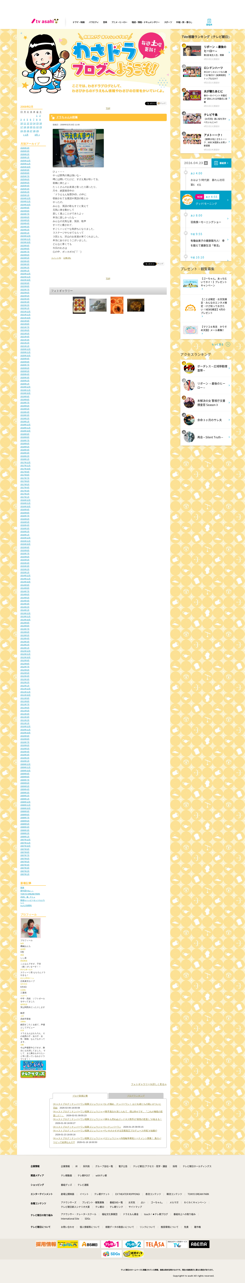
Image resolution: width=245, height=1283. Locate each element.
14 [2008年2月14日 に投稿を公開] (34, 123)
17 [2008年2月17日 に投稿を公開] (21, 127)
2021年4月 (24, 337)
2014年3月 (24, 604)
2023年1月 (24, 271)
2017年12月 (25, 462)
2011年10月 (25, 695)
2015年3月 (24, 566)
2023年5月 (24, 258)
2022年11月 (25, 277)
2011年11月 (25, 692)
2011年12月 (25, 689)
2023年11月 (25, 239)
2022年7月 (24, 290)
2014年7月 (24, 591)
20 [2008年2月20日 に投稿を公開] (31, 127)
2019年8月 (24, 400)
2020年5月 (24, 371)
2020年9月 (24, 359)
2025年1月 (24, 195)
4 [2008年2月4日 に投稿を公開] (24, 119)
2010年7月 (24, 742)
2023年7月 (24, 252)
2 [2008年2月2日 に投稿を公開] (39, 115)
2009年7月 (24, 780)
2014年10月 (25, 582)
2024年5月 (24, 220)
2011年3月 (24, 717)
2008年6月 (24, 821)
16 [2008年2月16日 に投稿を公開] (40, 123)
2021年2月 (24, 343)
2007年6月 (24, 859)
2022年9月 (24, 283)
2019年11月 (25, 390)
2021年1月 (24, 346)
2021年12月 (25, 312)
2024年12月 (25, 198)
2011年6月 (24, 708)
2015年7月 (24, 553)
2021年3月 (24, 340)
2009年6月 (24, 783)
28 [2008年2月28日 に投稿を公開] (34, 131)
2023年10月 (25, 242)
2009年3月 (24, 793)
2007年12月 (25, 840)
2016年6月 (24, 519)
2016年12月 (25, 500)
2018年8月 (24, 437)
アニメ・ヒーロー (119, 22)
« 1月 (25, 135)
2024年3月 (24, 227)
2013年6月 (24, 632)
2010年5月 (24, 749)
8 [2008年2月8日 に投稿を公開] (36, 119)
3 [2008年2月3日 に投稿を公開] (21, 119)
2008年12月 (25, 802)
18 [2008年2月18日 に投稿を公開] (25, 127)
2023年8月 (24, 249)
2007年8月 (24, 852)
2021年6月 (24, 330)
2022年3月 (24, 302)
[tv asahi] (45, 22)
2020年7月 (24, 365)
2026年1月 (24, 157)
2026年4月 (24, 148)
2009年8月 (24, 777)
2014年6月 (24, 594)
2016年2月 (24, 531)
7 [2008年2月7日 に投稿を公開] (33, 119)
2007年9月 (24, 849)
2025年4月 (24, 186)
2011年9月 (24, 698)
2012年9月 (24, 660)
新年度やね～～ (27, 891)
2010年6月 (24, 745)
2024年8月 (24, 211)
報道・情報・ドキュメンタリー (146, 22)
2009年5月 (24, 786)
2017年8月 (24, 475)
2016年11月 (25, 503)
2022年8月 (24, 286)
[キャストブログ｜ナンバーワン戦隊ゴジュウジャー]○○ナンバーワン (87, 1127)
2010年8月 (24, 739)
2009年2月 (24, 796)
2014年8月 (24, 588)
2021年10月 (25, 318)
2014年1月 (24, 610)
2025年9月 (24, 170)
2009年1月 (24, 799)
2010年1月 (24, 761)
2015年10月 (25, 544)
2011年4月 (24, 714)
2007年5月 (24, 862)
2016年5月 (24, 522)
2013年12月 (25, 613)
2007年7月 (24, 855)
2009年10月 (25, 771)
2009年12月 (25, 764)
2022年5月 (24, 296)
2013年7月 (24, 629)
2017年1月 (24, 497)
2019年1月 (24, 422)
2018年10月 (25, 431)
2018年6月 (24, 444)
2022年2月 (24, 305)
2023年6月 (24, 255)
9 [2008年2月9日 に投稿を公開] (39, 119)
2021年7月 (24, 327)
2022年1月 (24, 308)
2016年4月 (24, 525)
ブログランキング (136, 1096)
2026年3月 (24, 151)
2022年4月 (24, 299)
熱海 (22, 888)
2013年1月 (24, 648)
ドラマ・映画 (78, 22)
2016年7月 (24, 516)
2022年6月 (24, 293)
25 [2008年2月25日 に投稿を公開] (25, 131)
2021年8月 (24, 324)
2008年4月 (24, 827)
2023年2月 (24, 268)
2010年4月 (24, 752)
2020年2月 (24, 381)
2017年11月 (25, 465)
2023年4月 (24, 261)
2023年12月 (25, 236)
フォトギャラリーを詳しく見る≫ (149, 1084)
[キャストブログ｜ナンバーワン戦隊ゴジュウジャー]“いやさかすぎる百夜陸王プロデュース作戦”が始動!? (105, 1130)
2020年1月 (24, 384)
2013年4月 (24, 638)
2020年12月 (25, 349)
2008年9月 (24, 811)
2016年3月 (24, 528)
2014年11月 (25, 579)
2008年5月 (24, 824)
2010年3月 (24, 755)
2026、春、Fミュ (27, 897)
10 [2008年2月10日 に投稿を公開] (21, 123)
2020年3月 (24, 378)
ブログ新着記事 (80, 1096)
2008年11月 (25, 805)
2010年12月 (25, 726)
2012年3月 (24, 679)
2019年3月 (24, 415)
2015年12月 (25, 538)
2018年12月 (25, 425)
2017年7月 (24, 478)
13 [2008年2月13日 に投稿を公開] (31, 123)
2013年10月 (25, 620)
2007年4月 (24, 865)
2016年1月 (24, 535)
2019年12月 (25, 387)
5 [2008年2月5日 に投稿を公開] (27, 119)
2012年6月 (24, 670)
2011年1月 (24, 723)
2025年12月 (25, 161)
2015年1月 (24, 572)
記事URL (67, 258)
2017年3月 (24, 491)
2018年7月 (24, 440)
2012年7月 (24, 667)
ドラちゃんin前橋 (67, 117)
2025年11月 (25, 164)
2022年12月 (25, 274)
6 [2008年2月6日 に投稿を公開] (30, 119)
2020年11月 (25, 352)
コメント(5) (56, 258)
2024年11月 (25, 201)
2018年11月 (25, 428)
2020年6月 (24, 368)
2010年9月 (24, 736)
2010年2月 (24, 758)
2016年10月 (25, 506)
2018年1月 (24, 459)
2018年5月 (24, 447)
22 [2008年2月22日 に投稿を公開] (37, 127)
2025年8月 (24, 173)
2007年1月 (24, 874)
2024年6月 (24, 217)
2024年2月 (24, 230)
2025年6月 (24, 179)
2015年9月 (24, 547)
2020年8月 (24, 362)
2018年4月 (24, 450)
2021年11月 (25, 315)
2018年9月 (24, 434)
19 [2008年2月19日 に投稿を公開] (28, 127)
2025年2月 (24, 192)
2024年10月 (25, 205)
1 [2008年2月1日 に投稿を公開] (36, 115)
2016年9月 (24, 509)
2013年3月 (24, 642)
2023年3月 (24, 264)
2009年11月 (25, 767)
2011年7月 (24, 704)
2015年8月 (24, 550)
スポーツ (168, 22)
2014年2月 (24, 607)
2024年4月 (24, 223)
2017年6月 (24, 481)
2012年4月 (24, 676)
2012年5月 (24, 673)
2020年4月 (24, 374)
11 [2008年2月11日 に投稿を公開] (25, 123)
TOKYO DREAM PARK (30, 894)
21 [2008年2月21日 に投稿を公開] (34, 127)
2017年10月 (25, 469)
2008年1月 (24, 837)
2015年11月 (25, 541)
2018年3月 (24, 453)
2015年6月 (24, 557)
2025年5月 (24, 183)
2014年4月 (24, 601)
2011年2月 (24, 720)
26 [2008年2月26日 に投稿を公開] (28, 131)
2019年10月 (25, 393)
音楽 (105, 22)
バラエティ (94, 22)
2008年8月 (24, 815)
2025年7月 (24, 176)
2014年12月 (25, 575)
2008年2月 (24, 833)
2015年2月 (24, 569)
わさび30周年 (26, 905)
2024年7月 (24, 214)
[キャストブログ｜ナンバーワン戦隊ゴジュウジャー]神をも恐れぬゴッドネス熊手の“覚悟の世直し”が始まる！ (107, 1119)
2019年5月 (24, 409)
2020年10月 (25, 356)
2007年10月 (25, 846)
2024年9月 (24, 208)
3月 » (37, 135)
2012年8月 (24, 664)
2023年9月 (24, 246)
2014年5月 (24, 598)
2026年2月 (24, 154)
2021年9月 (24, 321)
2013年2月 (24, 645)
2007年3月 (24, 868)
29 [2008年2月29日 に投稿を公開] (37, 131)
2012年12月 (25, 651)
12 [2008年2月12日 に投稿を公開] (28, 123)
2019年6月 (24, 406)
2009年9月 (24, 774)
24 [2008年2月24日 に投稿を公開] (21, 131)
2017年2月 (24, 494)
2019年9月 (24, 396)
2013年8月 (24, 626)
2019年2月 (24, 418)
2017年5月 (24, 484)
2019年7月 (24, 403)
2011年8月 (24, 701)
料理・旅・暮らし (184, 22)
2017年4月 (24, 487)
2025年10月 (25, 167)
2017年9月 (24, 472)
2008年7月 (24, 818)
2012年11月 (25, 654)
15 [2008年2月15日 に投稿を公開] (37, 123)
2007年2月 (24, 871)
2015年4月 (24, 563)
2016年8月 (24, 513)
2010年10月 (25, 733)
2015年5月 (24, 560)
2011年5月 (24, 711)
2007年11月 (25, 843)
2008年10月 (25, 808)
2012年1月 (24, 686)
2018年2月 (24, 456)
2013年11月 (25, 616)
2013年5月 (24, 635)
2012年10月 (25, 657)
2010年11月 (25, 730)
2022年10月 (25, 280)
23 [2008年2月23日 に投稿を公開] (40, 127)
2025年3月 (24, 189)
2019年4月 (24, 412)
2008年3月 (24, 830)
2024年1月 (24, 233)
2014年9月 (24, 585)
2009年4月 (24, 789)
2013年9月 (24, 623)
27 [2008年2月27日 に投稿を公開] (31, 131)
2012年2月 (24, 682)
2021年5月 (24, 334)
